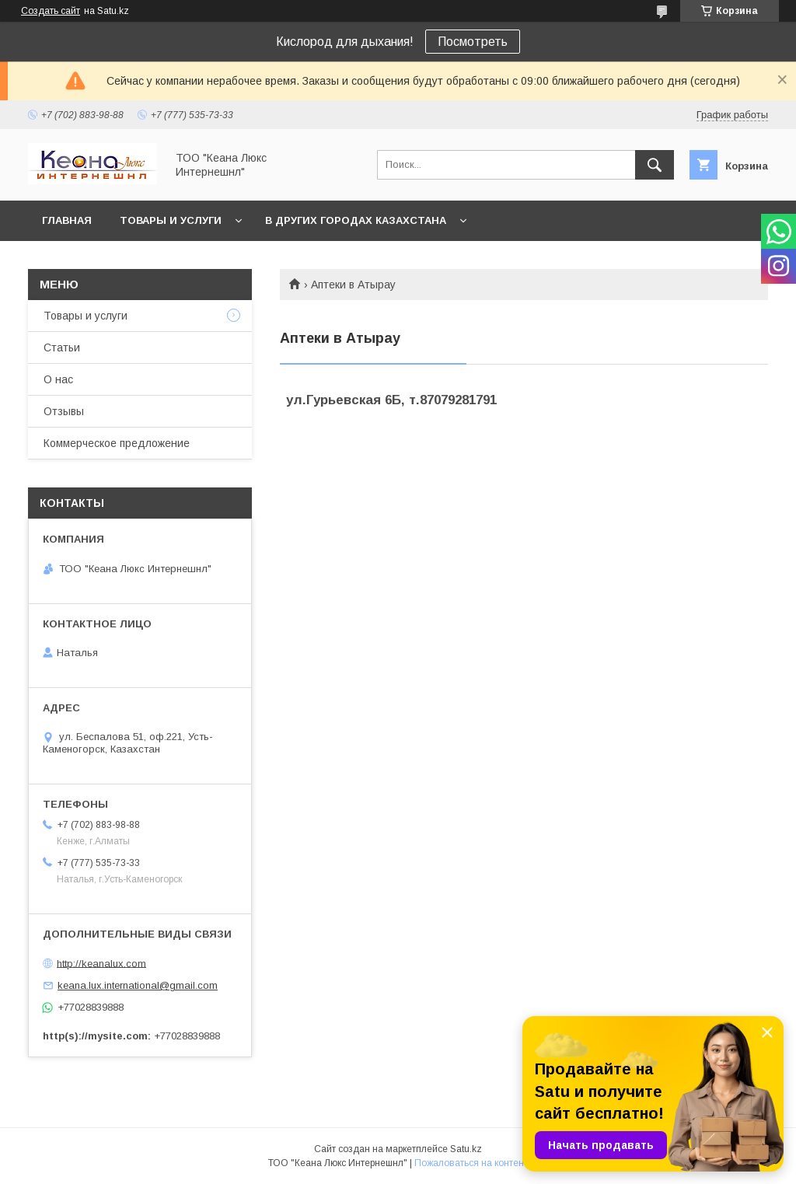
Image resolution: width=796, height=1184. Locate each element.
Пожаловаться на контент (471, 1163)
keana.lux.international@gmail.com (138, 985)
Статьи (62, 347)
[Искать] (654, 165)
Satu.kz (466, 1149)
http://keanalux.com (101, 963)
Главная (67, 220)
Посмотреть (473, 41)
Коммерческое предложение (117, 443)
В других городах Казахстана (355, 220)
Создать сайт (50, 10)
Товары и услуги (171, 220)
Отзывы (64, 411)
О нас (58, 379)
